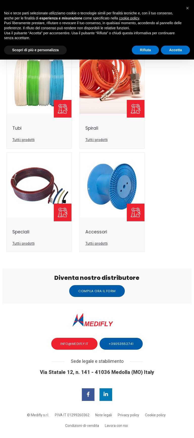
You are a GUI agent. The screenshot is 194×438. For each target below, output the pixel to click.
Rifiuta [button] (145, 53)
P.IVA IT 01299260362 (72, 401)
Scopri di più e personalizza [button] (35, 53)
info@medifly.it (74, 329)
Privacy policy (128, 401)
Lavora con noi (116, 412)
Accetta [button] (175, 53)
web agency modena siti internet (97, 427)
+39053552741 (121, 329)
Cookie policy (155, 401)
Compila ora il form (97, 275)
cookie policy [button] (129, 21)
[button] (187, 8)
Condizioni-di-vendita (82, 412)
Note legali (103, 401)
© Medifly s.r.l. (38, 401)
